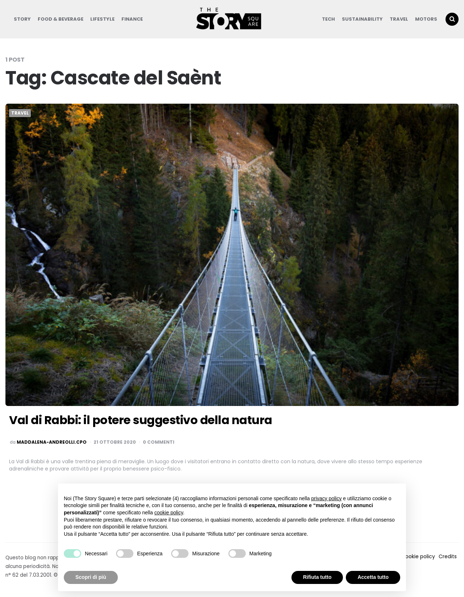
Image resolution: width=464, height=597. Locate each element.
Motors (426, 19)
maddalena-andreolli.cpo (52, 442)
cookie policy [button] (168, 512)
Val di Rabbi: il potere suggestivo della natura (140, 420)
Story (22, 19)
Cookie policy (418, 556)
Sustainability (362, 19)
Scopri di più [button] (90, 577)
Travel (399, 19)
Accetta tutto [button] (373, 577)
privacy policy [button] (326, 498)
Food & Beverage (60, 19)
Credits (448, 556)
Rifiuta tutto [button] (317, 577)
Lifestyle (102, 19)
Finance (132, 19)
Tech (328, 19)
